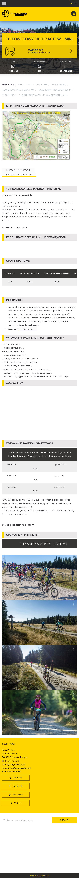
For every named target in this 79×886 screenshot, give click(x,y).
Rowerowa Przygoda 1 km (18, 90)
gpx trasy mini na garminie (19, 175)
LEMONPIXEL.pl (43, 876)
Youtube (16, 777)
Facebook (16, 786)
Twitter (15, 803)
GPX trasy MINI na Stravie (18, 170)
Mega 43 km (25, 84)
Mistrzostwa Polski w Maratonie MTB (44, 95)
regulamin (28, 329)
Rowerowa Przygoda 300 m (54, 90)
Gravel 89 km (58, 84)
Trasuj (64, 820)
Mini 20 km (8, 84)
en (75, 3)
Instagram (16, 794)
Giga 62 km (41, 84)
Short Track (9, 95)
